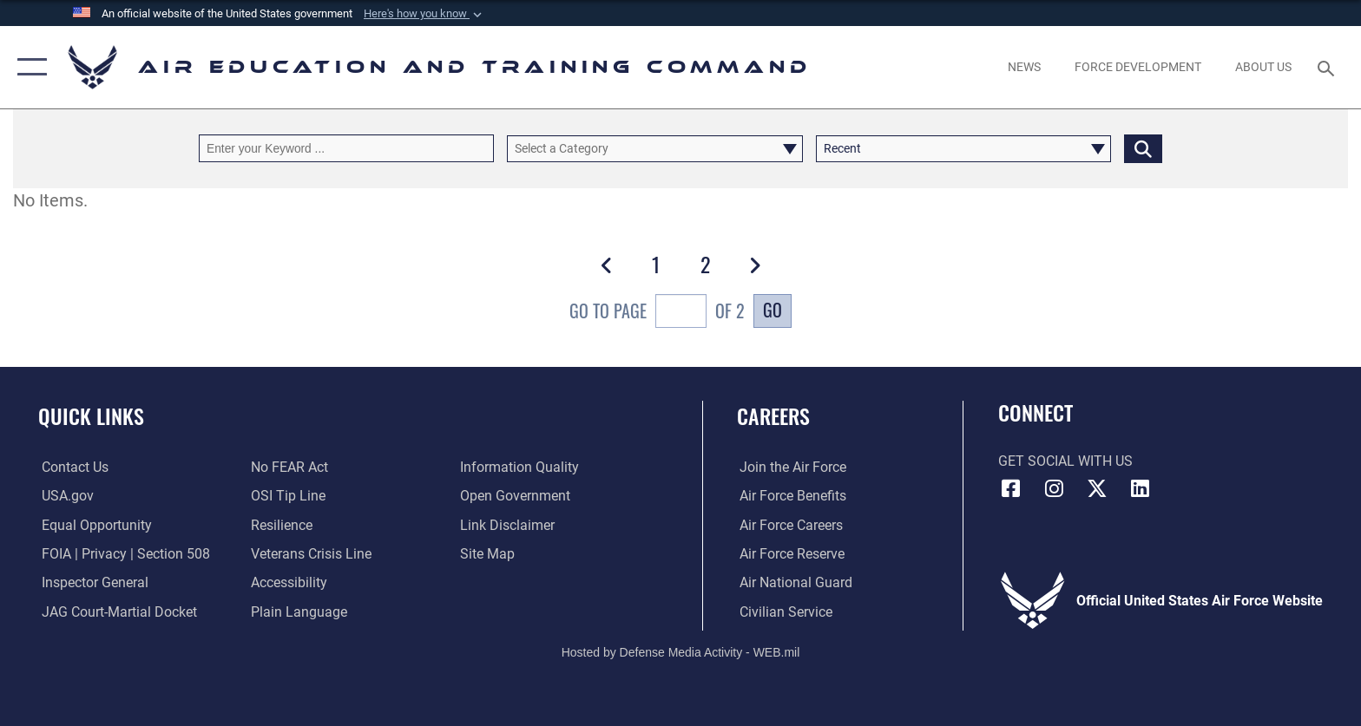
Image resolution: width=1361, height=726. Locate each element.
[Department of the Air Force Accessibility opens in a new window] (288, 582)
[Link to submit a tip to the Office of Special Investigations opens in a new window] (287, 495)
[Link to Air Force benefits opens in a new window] (790, 495)
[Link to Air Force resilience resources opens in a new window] (281, 524)
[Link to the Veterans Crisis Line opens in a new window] (310, 554)
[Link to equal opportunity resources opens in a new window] (93, 524)
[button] (424, 14)
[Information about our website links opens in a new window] (508, 524)
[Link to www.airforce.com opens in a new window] (790, 467)
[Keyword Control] (346, 147)
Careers (773, 416)
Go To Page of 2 (657, 313)
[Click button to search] (1143, 147)
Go (772, 310)
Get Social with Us (1065, 461)
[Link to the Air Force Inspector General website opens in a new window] (91, 582)
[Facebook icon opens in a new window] (1011, 488)
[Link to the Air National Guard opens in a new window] (793, 582)
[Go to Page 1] (656, 264)
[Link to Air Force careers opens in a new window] (788, 524)
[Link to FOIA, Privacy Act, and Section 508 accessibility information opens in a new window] (122, 554)
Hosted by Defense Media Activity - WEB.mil (681, 652)
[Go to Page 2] (705, 264)
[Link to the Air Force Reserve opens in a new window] (789, 554)
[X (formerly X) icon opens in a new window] (1097, 488)
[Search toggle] (1328, 67)
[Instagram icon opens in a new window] (1054, 488)
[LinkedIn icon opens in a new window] (1141, 488)
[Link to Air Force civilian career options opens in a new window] (783, 612)
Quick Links (91, 416)
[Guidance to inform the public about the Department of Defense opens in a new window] (520, 467)
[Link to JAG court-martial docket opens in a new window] (116, 612)
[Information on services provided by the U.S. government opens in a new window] (64, 495)
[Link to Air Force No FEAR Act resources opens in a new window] (288, 467)
